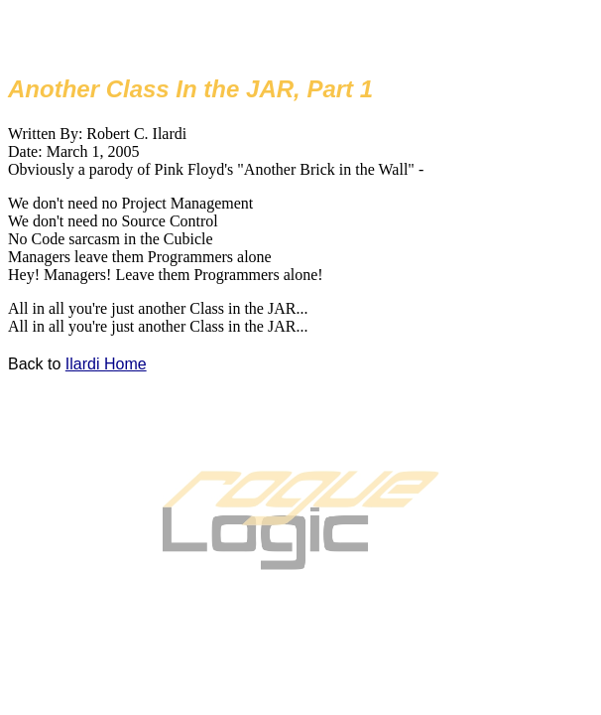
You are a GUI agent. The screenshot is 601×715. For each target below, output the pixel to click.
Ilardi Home (106, 364)
